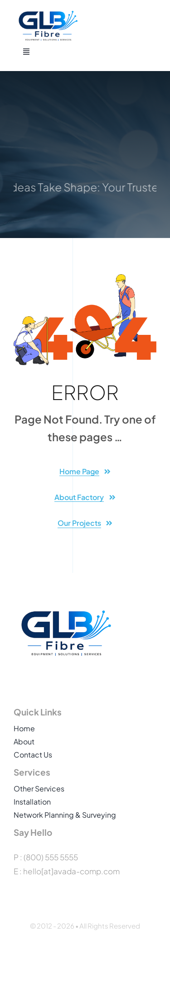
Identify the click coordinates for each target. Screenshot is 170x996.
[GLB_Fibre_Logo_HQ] (48, 14)
